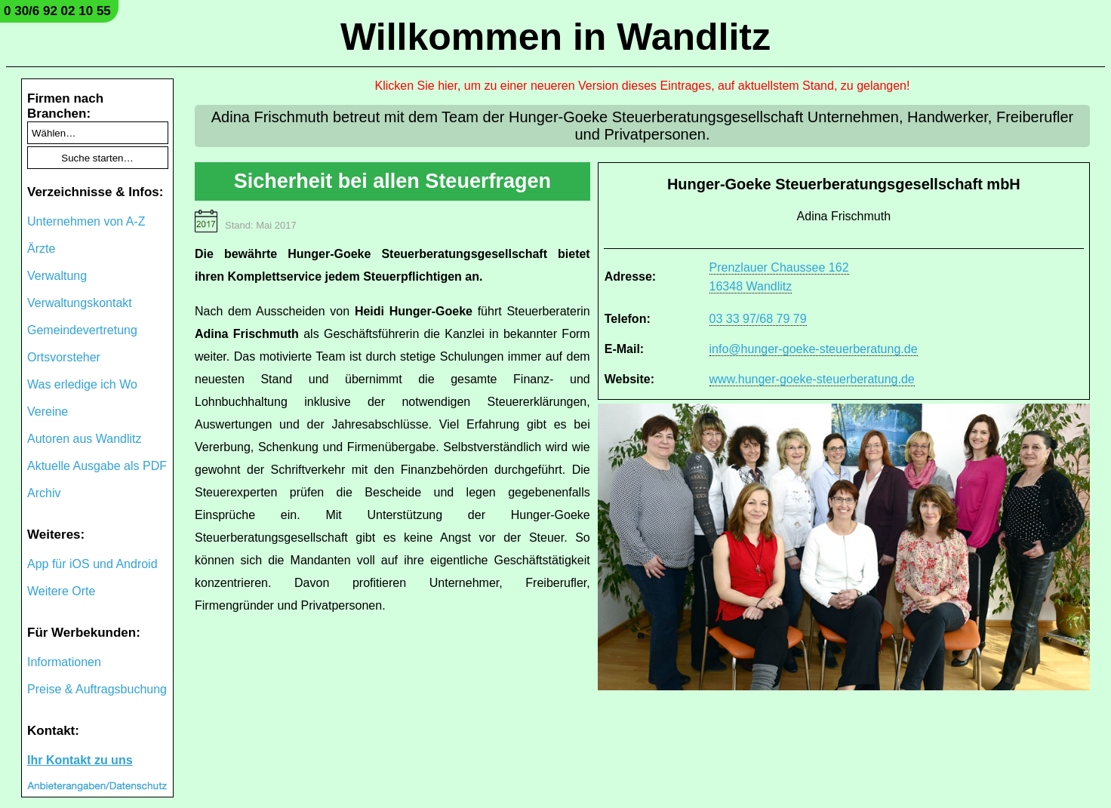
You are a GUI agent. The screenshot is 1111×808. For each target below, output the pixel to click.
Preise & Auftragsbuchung (97, 689)
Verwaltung (57, 275)
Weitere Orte (61, 591)
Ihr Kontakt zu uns (80, 760)
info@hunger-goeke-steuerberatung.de (813, 349)
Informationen (64, 662)
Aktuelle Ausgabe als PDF (97, 465)
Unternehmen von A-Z (86, 221)
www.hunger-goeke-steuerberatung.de (812, 379)
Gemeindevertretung (82, 330)
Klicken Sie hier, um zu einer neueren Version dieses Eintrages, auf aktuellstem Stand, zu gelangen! (642, 85)
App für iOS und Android (92, 564)
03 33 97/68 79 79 (758, 318)
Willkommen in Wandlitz (555, 37)
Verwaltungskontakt (79, 302)
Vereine (47, 411)
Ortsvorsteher (63, 357)
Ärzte (41, 248)
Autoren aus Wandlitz (84, 438)
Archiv (43, 493)
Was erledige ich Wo (82, 384)
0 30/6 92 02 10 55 (57, 11)
